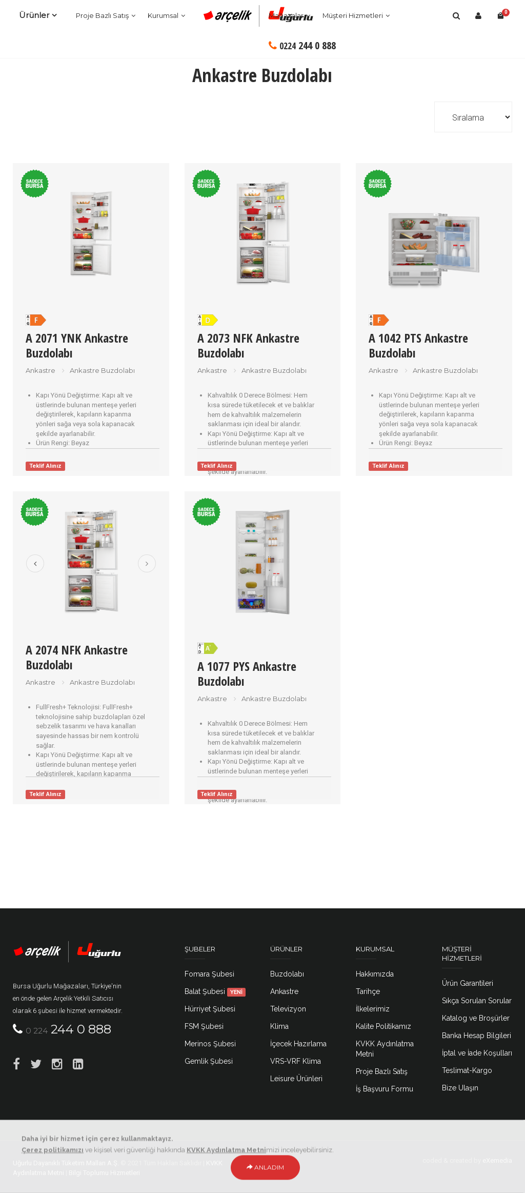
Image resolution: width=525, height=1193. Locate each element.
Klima (279, 1026)
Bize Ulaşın (460, 1088)
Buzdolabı (287, 974)
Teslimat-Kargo (467, 1070)
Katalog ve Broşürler (476, 1018)
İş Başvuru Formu (384, 1089)
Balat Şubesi (215, 991)
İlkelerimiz (373, 1009)
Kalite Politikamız (383, 1026)
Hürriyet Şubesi (210, 1009)
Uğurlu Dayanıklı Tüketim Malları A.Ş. (66, 1163)
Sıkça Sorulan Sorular (477, 1001)
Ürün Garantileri (467, 983)
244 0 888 (302, 45)
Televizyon (288, 1009)
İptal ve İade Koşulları (477, 1053)
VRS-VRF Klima (295, 1061)
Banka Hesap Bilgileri (476, 1035)
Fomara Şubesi (209, 974)
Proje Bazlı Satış (102, 15)
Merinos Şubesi (210, 1044)
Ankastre (284, 991)
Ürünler (34, 15)
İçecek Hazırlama (298, 1044)
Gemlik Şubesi (209, 1061)
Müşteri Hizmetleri (352, 15)
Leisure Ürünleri (296, 1079)
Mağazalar (286, 15)
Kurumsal (163, 15)
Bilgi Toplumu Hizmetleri (104, 1173)
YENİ (236, 992)
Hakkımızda (375, 974)
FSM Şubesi (204, 1026)
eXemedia (497, 1160)
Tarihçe (368, 991)
